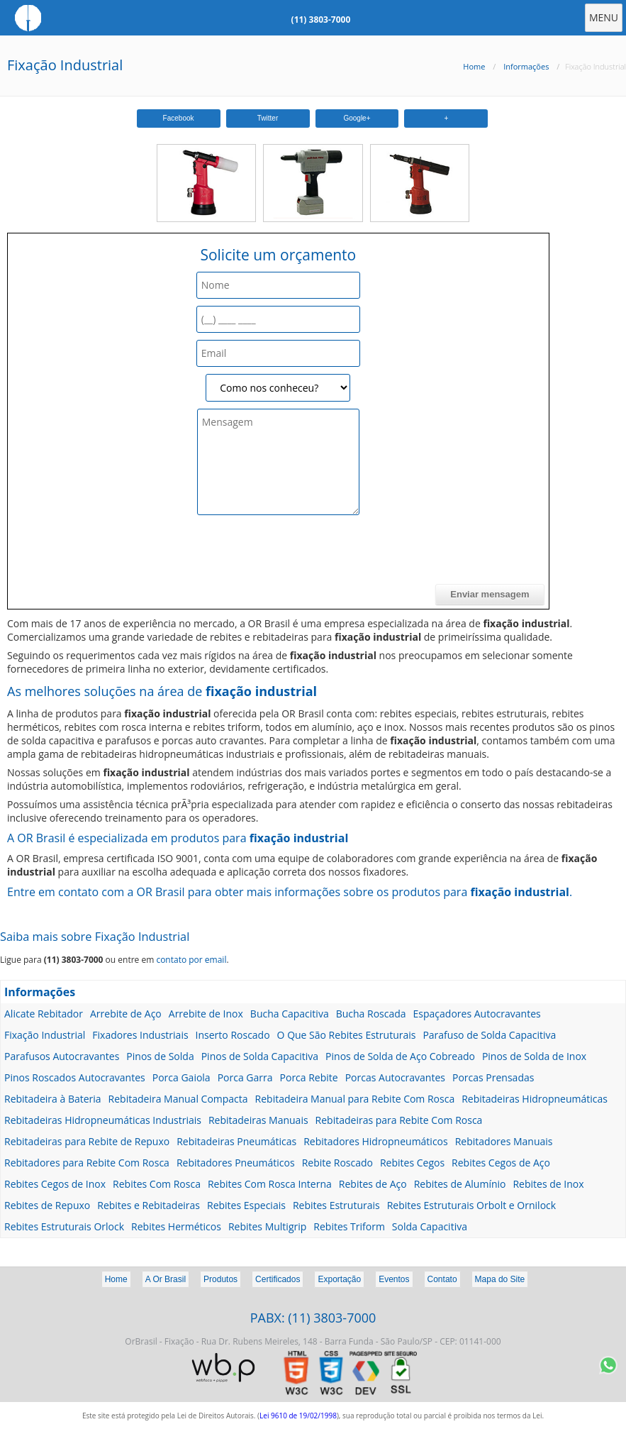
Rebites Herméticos (176, 1226)
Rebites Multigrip (267, 1226)
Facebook (178, 118)
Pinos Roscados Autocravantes (74, 1077)
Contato (442, 1279)
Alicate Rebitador (43, 1013)
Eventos (394, 1279)
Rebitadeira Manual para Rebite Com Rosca (355, 1098)
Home (474, 66)
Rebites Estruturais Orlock (64, 1226)
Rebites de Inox (548, 1184)
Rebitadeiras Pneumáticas (236, 1141)
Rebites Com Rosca (157, 1184)
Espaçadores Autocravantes (477, 1013)
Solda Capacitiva (429, 1226)
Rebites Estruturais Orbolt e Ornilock (471, 1205)
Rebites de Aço (373, 1184)
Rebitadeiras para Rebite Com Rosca (399, 1120)
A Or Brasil (165, 1279)
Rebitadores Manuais (504, 1141)
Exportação (339, 1279)
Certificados (277, 1279)
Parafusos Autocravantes (61, 1056)
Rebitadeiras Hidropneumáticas (535, 1098)
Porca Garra (245, 1077)
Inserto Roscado (233, 1035)
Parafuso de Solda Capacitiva (489, 1035)
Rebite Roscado (337, 1162)
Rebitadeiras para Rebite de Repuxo (86, 1141)
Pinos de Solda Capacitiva (259, 1056)
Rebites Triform (349, 1226)
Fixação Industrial (65, 65)
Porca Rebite (309, 1077)
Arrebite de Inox (206, 1013)
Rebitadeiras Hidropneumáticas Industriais (102, 1120)
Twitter (267, 118)
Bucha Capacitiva (289, 1013)
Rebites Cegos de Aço (501, 1162)
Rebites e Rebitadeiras (148, 1205)
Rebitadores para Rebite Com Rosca (86, 1162)
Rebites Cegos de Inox (55, 1184)
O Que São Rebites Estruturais (346, 1035)
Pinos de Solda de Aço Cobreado (400, 1056)
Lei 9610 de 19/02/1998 (298, 1415)
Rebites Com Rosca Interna (270, 1184)
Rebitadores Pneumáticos (236, 1162)
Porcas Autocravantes (395, 1077)
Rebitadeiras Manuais (258, 1120)
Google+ (356, 118)
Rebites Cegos (412, 1162)
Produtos (220, 1279)
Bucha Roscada (371, 1013)
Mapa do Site (500, 1279)
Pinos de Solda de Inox (534, 1056)
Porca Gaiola (181, 1077)
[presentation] (120, 556)
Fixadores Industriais (140, 1035)
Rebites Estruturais (336, 1205)
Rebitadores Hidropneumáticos (375, 1141)
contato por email (191, 960)
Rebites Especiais (246, 1205)
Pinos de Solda (160, 1056)
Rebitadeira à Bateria (52, 1098)
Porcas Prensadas (493, 1077)
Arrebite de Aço (126, 1013)
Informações (526, 66)
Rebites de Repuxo (47, 1205)
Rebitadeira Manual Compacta (178, 1098)
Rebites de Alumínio (460, 1184)
